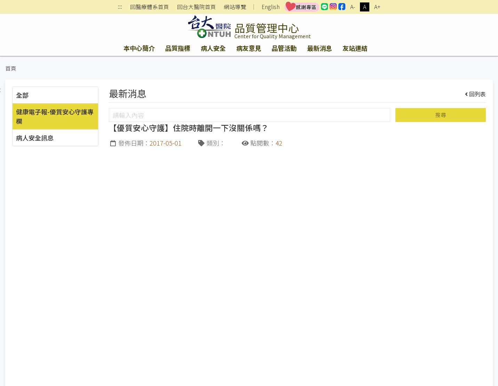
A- (352, 7)
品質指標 (177, 47)
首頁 (10, 68)
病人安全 (213, 47)
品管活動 (284, 47)
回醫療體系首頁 (149, 7)
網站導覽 (235, 7)
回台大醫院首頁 (196, 7)
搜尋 (440, 115)
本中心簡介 (139, 47)
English (271, 7)
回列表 (475, 94)
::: (120, 7)
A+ (377, 7)
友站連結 (355, 47)
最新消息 (319, 47)
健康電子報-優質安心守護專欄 (55, 116)
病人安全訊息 (35, 137)
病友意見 (248, 47)
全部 (22, 94)
